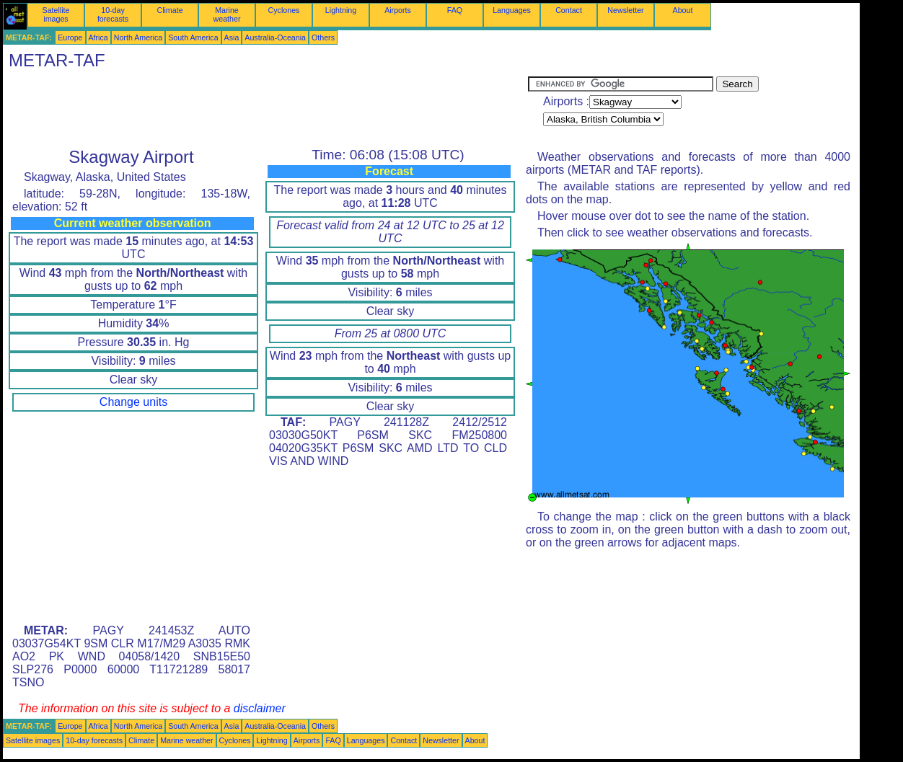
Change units (133, 402)
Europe (70, 37)
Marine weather (227, 14)
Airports (397, 10)
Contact (568, 10)
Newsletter (625, 10)
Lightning (340, 10)
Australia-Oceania (275, 37)
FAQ (454, 10)
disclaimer (260, 708)
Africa (98, 37)
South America (193, 37)
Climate (169, 10)
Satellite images (56, 14)
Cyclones (284, 10)
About (683, 10)
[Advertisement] (265, 108)
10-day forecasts (112, 14)
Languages (512, 10)
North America (138, 37)
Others (323, 37)
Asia (231, 37)
